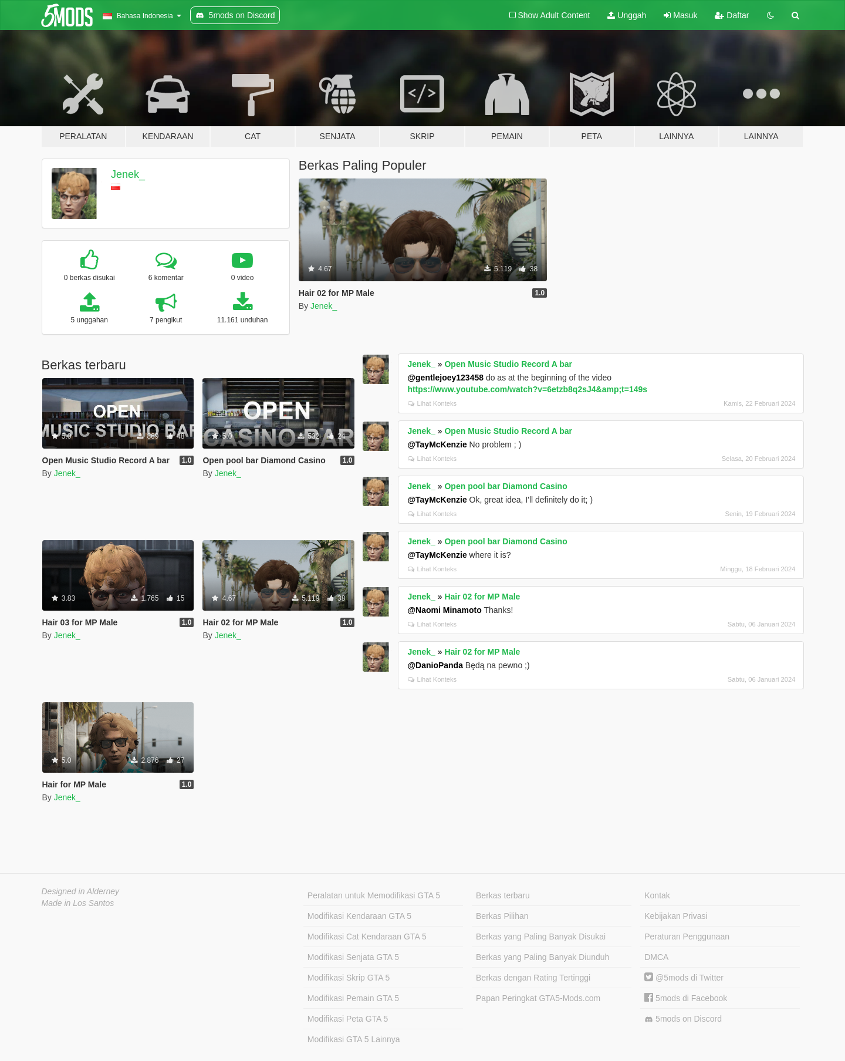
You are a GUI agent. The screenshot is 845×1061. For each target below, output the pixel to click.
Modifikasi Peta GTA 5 (347, 1018)
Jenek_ (128, 174)
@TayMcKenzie (437, 444)
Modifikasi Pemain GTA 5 (353, 998)
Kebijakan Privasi (675, 916)
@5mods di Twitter (684, 977)
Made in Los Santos (78, 903)
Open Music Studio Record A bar (508, 364)
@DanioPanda (435, 665)
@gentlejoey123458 (445, 377)
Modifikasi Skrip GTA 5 (348, 977)
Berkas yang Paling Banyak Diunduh (542, 957)
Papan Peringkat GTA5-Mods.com (538, 998)
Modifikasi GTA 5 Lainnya (353, 1039)
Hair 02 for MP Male (482, 596)
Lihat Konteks (432, 403)
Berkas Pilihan (502, 916)
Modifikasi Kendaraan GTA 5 (359, 916)
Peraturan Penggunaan (686, 936)
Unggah (626, 15)
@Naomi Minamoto (444, 610)
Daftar (732, 15)
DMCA (656, 957)
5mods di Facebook (685, 998)
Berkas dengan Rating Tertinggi (533, 977)
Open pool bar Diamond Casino (505, 486)
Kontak (657, 895)
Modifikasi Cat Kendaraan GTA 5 (367, 936)
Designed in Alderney (81, 891)
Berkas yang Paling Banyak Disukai (541, 936)
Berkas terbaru (503, 895)
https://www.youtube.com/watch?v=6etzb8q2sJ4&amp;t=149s (527, 389)
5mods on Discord (683, 1019)
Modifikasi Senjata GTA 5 (353, 957)
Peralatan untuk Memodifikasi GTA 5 (373, 895)
